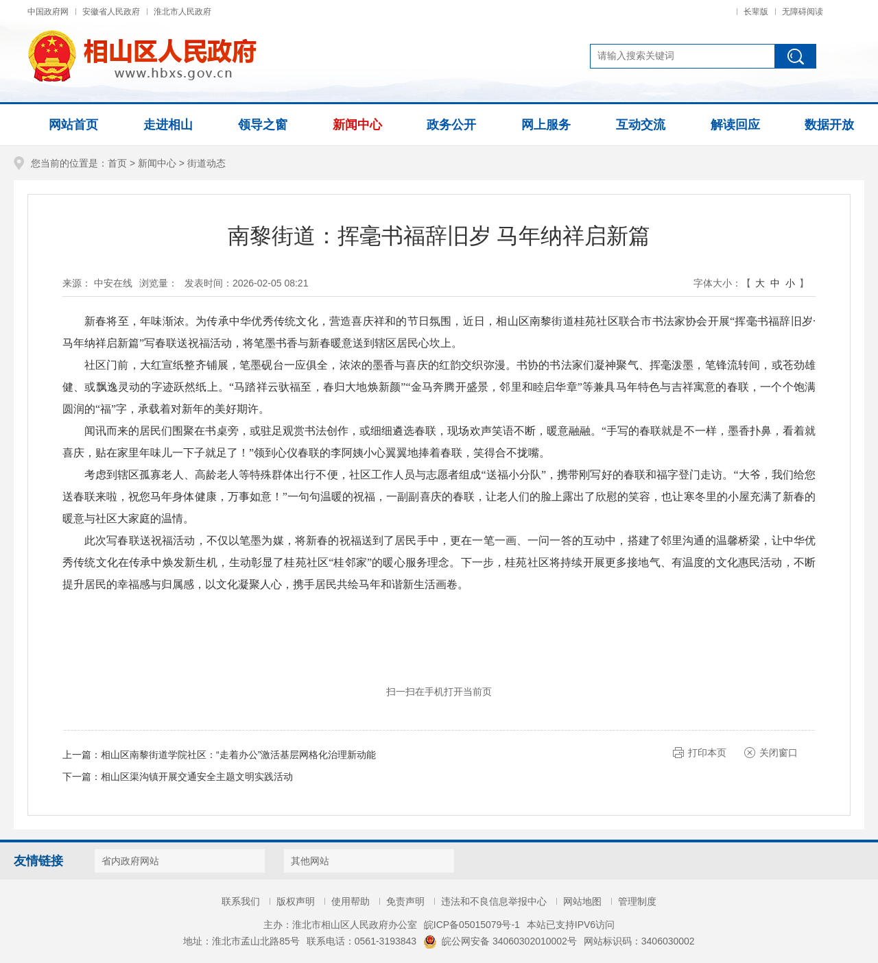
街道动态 (206, 163)
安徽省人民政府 (111, 11)
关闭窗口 (778, 752)
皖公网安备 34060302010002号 (500, 941)
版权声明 (295, 901)
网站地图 (582, 901)
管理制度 (637, 901)
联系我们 (241, 901)
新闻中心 (157, 163)
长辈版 (756, 11)
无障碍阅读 (802, 11)
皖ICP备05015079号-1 (472, 924)
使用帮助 (350, 901)
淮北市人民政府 (182, 11)
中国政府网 (48, 11)
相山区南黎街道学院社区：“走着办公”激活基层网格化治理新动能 (238, 754)
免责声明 (405, 901)
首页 (117, 163)
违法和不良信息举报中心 (494, 901)
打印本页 (707, 752)
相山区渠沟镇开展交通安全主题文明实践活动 (197, 776)
